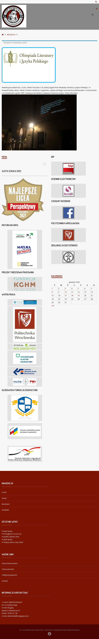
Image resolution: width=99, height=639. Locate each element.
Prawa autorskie (8, 569)
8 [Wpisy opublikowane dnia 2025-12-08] (52, 292)
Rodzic (4, 498)
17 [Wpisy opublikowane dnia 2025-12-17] (66, 295)
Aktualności (11, 34)
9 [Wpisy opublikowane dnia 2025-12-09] (58, 292)
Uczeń (4, 492)
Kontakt (5, 581)
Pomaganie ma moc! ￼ (12, 534)
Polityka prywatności (9, 575)
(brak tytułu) (7, 531)
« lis (52, 306)
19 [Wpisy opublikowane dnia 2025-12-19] (79, 295)
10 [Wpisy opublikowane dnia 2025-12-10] (66, 292)
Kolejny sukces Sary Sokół (13, 542)
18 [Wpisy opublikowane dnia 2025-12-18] (72, 295)
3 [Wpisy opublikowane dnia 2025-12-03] (65, 288)
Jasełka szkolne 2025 (11, 537)
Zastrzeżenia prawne (10, 563)
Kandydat (5, 510)
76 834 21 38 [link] (12, 613)
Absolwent (6, 504)
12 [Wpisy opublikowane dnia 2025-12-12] (79, 292)
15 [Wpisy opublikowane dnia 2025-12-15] (53, 295)
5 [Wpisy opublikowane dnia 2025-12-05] (78, 288)
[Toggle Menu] (45, 164)
